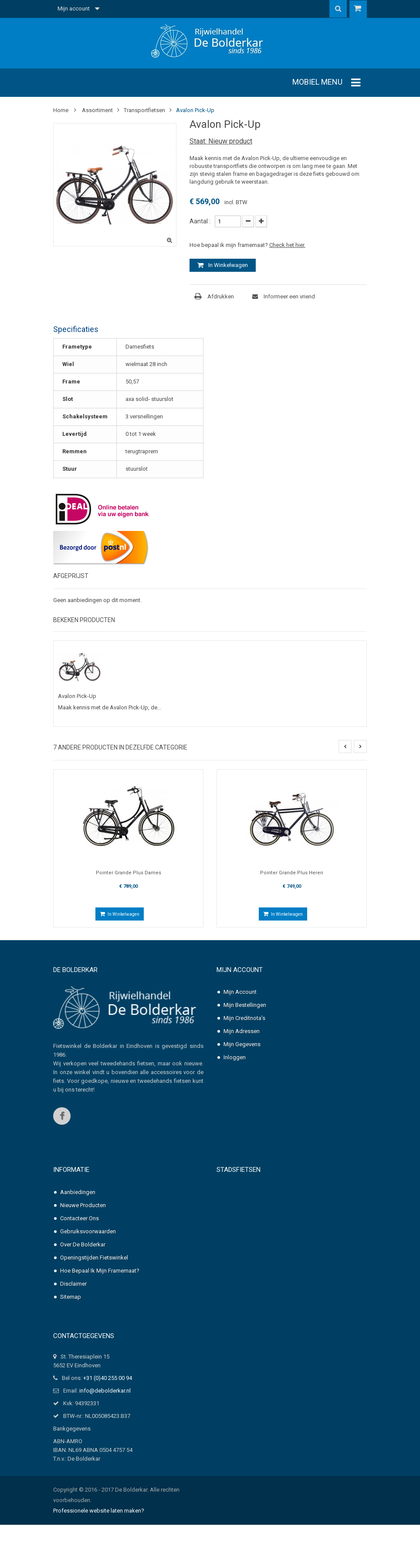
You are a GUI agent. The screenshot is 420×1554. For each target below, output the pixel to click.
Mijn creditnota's (244, 1018)
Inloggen (235, 1057)
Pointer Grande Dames (271, 1243)
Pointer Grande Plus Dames (128, 873)
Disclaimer (73, 1284)
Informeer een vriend (288, 296)
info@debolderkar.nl (105, 1420)
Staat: (198, 141)
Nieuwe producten (83, 1205)
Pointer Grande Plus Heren (292, 873)
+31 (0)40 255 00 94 (107, 1407)
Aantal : (200, 221)
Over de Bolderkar (82, 1245)
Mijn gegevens (242, 1044)
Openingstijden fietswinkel (94, 1258)
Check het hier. (287, 245)
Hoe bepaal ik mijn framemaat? (99, 1271)
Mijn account (240, 970)
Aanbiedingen (77, 1192)
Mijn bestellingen (245, 1005)
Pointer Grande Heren (270, 1265)
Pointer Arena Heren (268, 1217)
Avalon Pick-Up (77, 696)
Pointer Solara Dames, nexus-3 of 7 (285, 1291)
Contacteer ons (79, 1218)
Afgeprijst (70, 575)
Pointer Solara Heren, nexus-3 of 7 (284, 1317)
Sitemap (70, 1297)
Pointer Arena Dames (270, 1191)
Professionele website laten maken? (98, 1540)
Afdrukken (220, 296)
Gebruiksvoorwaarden (88, 1232)
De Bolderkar (75, 970)
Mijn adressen (242, 1031)
